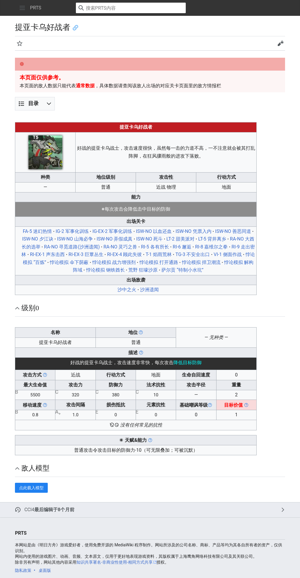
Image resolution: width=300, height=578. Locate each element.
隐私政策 (23, 570)
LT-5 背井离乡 (212, 239)
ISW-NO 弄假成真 (114, 239)
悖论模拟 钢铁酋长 (105, 270)
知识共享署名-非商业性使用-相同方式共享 (114, 562)
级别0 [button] (30, 308)
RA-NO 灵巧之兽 (120, 247)
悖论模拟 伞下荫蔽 (69, 262)
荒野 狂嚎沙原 (143, 270)
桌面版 (45, 570)
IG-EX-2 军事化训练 (112, 231)
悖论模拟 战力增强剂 (114, 262)
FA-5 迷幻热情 (37, 231)
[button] (22, 7)
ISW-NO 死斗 (149, 239)
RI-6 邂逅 (182, 247)
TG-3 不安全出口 (192, 254)
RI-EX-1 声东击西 (47, 254)
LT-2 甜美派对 (180, 239)
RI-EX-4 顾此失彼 (124, 254)
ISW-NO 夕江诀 (37, 239)
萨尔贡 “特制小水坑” (182, 270)
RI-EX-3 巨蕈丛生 (86, 254)
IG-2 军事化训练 (72, 231)
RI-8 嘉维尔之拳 (211, 247)
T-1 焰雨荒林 (159, 254)
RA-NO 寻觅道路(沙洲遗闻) (72, 247)
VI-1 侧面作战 (228, 254)
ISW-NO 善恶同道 (233, 231)
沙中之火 (126, 289)
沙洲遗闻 (149, 289)
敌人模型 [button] (35, 468)
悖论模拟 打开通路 (158, 262)
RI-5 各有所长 (155, 247)
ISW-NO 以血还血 (154, 231)
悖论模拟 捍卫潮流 (201, 262)
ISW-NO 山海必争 (75, 239)
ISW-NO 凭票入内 (193, 231)
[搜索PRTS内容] (131, 8)
